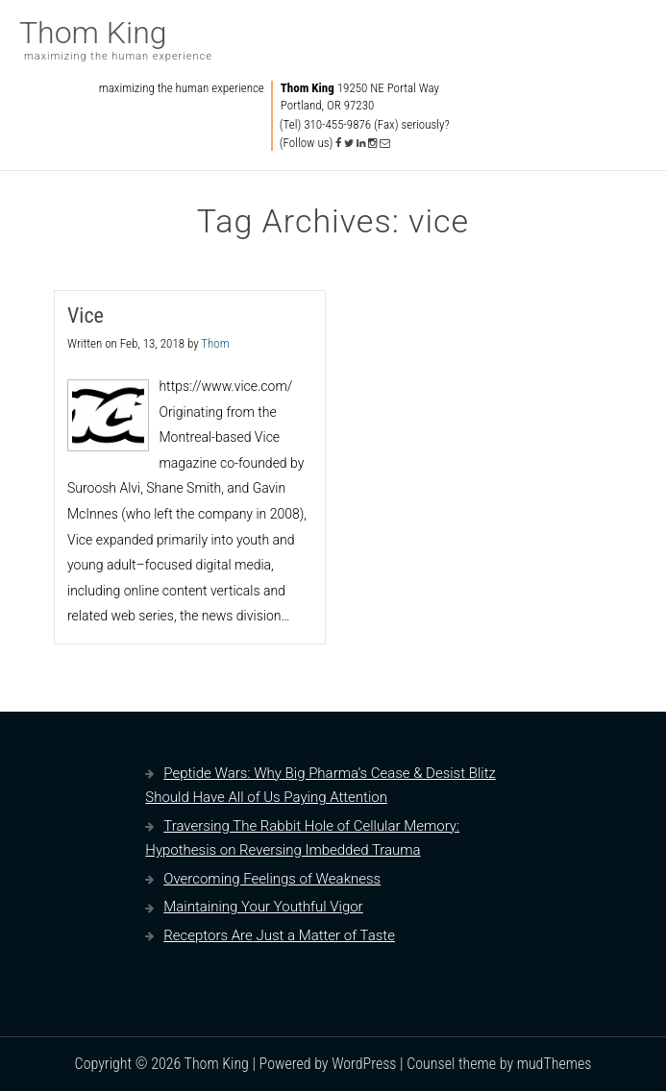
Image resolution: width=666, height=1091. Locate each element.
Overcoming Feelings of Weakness (272, 878)
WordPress (364, 1064)
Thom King (93, 32)
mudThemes (554, 1064)
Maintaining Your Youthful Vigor (262, 906)
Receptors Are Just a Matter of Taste (279, 935)
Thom (215, 343)
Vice (85, 315)
